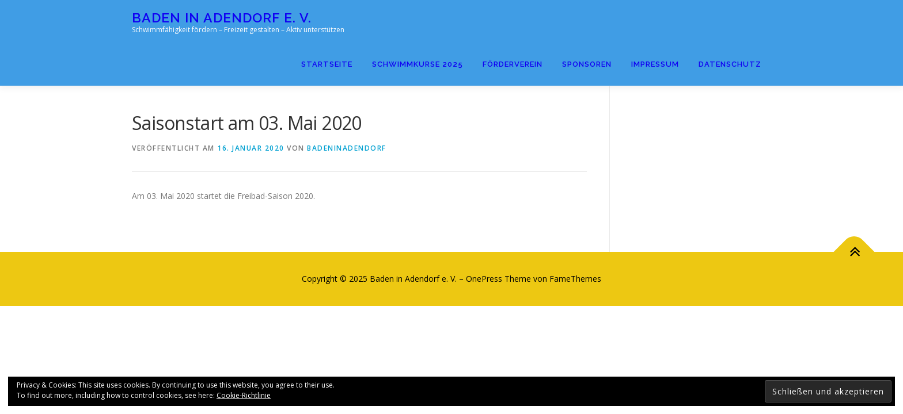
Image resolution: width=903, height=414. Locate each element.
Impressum (655, 64)
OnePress (484, 278)
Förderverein (512, 64)
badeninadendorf (346, 148)
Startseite (326, 64)
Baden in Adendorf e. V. (222, 17)
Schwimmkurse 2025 (417, 64)
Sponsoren (587, 64)
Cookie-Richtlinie (244, 395)
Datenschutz (730, 64)
